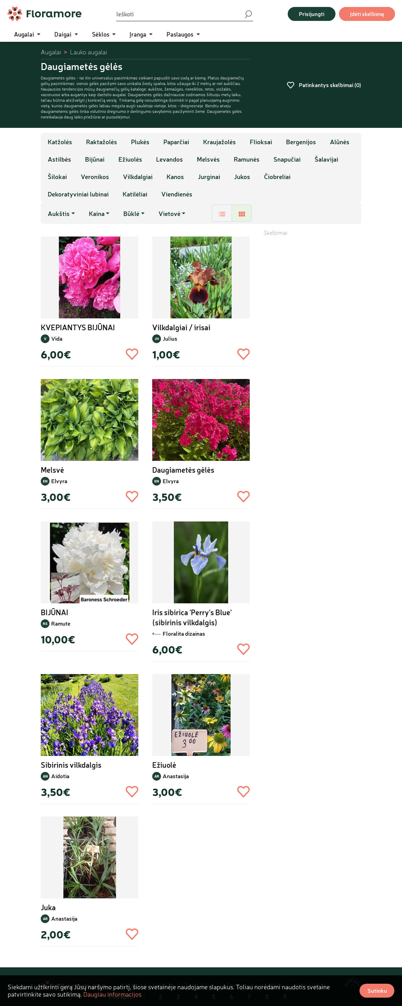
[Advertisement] (312, 341)
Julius (170, 338)
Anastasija (176, 776)
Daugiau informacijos (112, 994)
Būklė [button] (131, 213)
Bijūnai (95, 159)
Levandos (169, 159)
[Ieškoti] (180, 14)
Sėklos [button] (101, 34)
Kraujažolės (219, 142)
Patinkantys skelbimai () (324, 84)
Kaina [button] (97, 213)
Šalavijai (326, 159)
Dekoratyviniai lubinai (78, 194)
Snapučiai (287, 159)
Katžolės (60, 142)
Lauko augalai (88, 52)
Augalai (51, 52)
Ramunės (247, 159)
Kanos (175, 176)
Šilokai (57, 176)
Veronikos (95, 176)
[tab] (222, 213)
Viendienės (176, 194)
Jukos (242, 176)
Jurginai (209, 176)
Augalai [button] (25, 34)
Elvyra (59, 481)
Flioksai (261, 142)
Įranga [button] (139, 34)
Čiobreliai (277, 176)
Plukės (140, 142)
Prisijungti (311, 13)
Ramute (60, 623)
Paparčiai (176, 142)
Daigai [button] (63, 34)
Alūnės (339, 142)
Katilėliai (135, 194)
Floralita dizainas (184, 633)
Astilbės (59, 159)
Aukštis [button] (59, 213)
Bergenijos (301, 142)
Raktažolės (101, 142)
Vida (56, 338)
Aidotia (60, 776)
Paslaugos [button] (181, 34)
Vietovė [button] (169, 213)
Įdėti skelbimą (367, 13)
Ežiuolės (130, 159)
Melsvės (208, 159)
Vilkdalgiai (138, 176)
